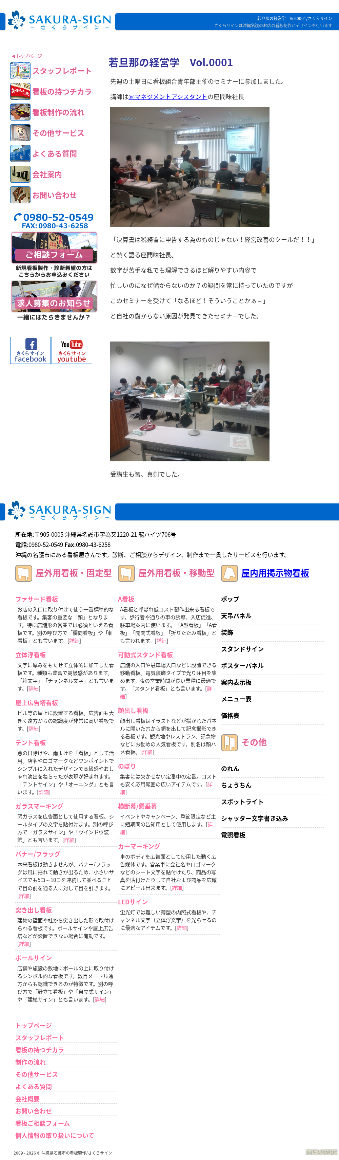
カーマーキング (139, 846)
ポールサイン (33, 957)
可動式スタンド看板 (145, 654)
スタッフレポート (39, 1037)
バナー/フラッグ (37, 854)
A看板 (126, 599)
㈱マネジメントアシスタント (167, 96)
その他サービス (36, 1074)
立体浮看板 (30, 654)
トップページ (33, 1025)
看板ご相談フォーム (42, 1123)
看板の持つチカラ (39, 1049)
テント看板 (30, 742)
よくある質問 (33, 1086)
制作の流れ (30, 1062)
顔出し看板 (133, 710)
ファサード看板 (36, 599)
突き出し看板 (33, 910)
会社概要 (27, 1098)
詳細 (74, 640)
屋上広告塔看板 (36, 702)
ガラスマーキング (39, 806)
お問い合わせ (33, 1111)
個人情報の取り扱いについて (54, 1135)
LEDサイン (133, 901)
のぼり (127, 766)
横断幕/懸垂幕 (137, 806)
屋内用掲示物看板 (275, 572)
